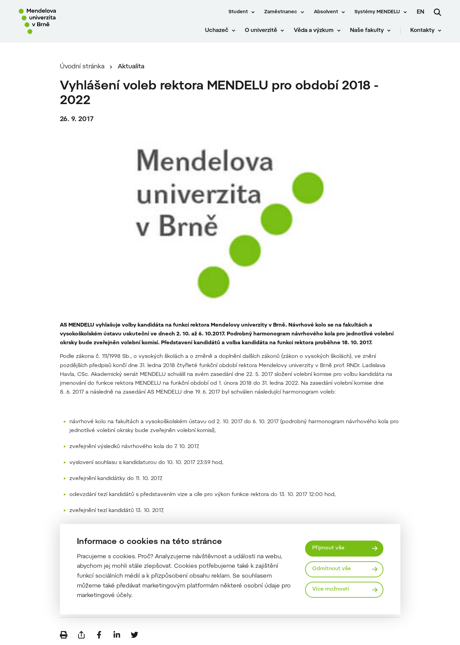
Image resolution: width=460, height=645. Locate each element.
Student (238, 12)
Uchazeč (216, 30)
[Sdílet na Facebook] (99, 635)
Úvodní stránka (82, 67)
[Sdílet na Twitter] (134, 635)
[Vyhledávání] (437, 12)
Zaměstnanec (280, 12)
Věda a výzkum (314, 30)
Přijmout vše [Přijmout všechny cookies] (328, 548)
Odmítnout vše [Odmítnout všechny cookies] (331, 569)
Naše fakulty (367, 30)
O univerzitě (261, 30)
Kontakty (422, 30)
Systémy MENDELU (377, 12)
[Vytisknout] (63, 635)
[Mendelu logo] (58, 21)
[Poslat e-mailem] (81, 635)
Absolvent (326, 12)
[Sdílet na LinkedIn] (117, 635)
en (420, 12)
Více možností (330, 589)
